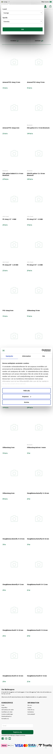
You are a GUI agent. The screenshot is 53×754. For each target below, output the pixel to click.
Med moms (46, 2)
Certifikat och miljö (7, 712)
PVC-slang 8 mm (8, 310)
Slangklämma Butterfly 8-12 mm (13, 584)
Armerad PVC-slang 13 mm (11, 82)
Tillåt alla (26, 391)
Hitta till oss (31, 709)
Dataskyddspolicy (7, 716)
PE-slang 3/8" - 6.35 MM (10, 265)
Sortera (39, 41)
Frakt (3, 705)
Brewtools (29, 125)
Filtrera (14, 41)
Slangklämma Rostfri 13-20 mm (13, 630)
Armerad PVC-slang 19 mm (36, 82)
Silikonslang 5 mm (8, 447)
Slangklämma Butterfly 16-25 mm (13, 539)
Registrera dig (17, 732)
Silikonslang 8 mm (8, 493)
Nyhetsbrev (31, 712)
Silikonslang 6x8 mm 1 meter (36, 447)
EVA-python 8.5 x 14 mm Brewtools (38, 128)
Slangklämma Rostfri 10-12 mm (37, 584)
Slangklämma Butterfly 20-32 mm (38, 539)
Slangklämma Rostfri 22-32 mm (13, 676)
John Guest (6, 216)
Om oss (30, 705)
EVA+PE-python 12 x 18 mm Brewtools (36, 174)
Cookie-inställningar (7, 714)
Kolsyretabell (31, 714)
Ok (22, 29)
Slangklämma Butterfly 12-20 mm (38, 493)
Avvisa (26, 402)
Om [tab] (43, 356)
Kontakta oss (5, 718)
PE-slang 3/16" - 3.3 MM (35, 219)
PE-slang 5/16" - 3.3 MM (35, 265)
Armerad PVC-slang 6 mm (11, 128)
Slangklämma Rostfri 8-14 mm (37, 676)
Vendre (23, 735)
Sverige (5, 2)
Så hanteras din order (8, 709)
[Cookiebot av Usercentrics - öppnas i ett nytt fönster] (42, 350)
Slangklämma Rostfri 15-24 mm (37, 630)
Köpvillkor (4, 707)
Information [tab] (26, 356)
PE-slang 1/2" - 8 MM (9, 219)
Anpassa (26, 396)
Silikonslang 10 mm (33, 310)
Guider (29, 707)
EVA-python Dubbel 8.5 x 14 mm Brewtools (13, 174)
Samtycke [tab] (9, 356)
